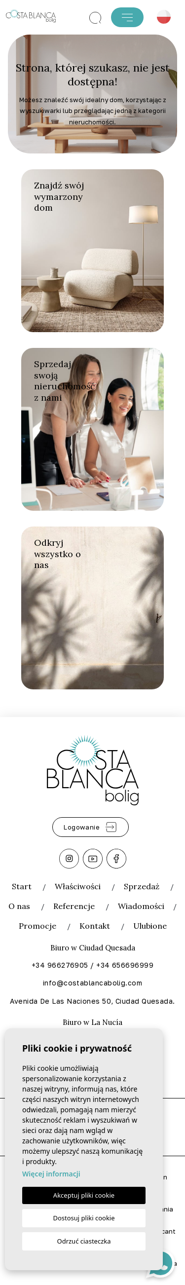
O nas (19, 906)
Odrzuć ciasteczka (84, 1241)
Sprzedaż (141, 886)
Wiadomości (141, 906)
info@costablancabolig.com (92, 983)
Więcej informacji (51, 1173)
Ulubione (150, 926)
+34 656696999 (124, 965)
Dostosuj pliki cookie (83, 1217)
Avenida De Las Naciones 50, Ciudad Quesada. (92, 1001)
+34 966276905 (60, 965)
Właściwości (78, 886)
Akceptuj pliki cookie (83, 1195)
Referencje (74, 906)
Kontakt (94, 926)
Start (22, 886)
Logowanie (90, 827)
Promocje (37, 926)
